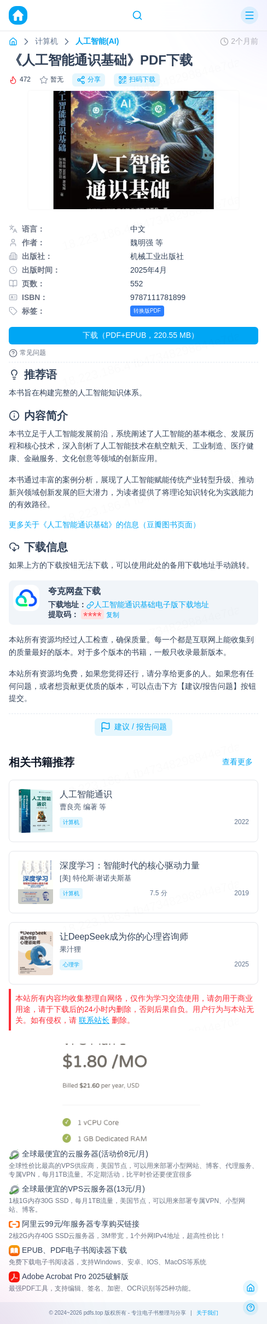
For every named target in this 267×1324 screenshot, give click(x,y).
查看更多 (237, 761)
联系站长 (94, 1020)
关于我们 (207, 1313)
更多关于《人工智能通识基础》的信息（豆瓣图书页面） (104, 524)
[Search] (137, 15)
